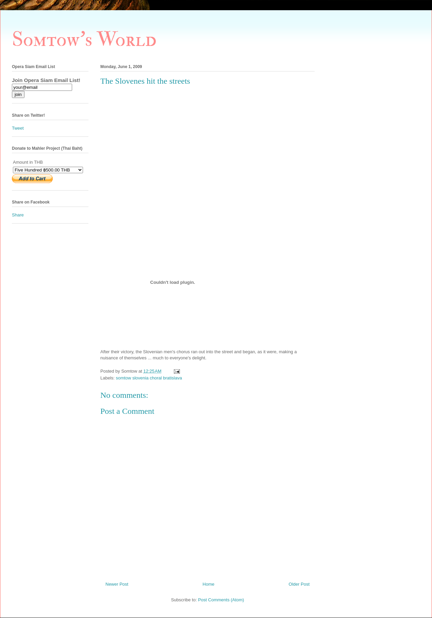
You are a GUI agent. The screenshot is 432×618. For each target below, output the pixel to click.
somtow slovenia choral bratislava (149, 377)
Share (18, 214)
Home (209, 584)
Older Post (299, 584)
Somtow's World (84, 39)
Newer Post (116, 584)
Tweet (18, 128)
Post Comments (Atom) (221, 599)
